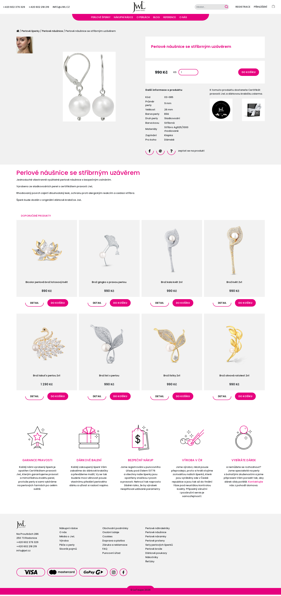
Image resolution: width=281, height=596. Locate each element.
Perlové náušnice (52, 32)
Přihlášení (260, 7)
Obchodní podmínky (115, 529)
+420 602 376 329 (14, 7)
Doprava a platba (113, 542)
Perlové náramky (155, 537)
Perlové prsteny (155, 542)
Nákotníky (151, 558)
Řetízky (149, 562)
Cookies (107, 537)
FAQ (104, 550)
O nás (183, 18)
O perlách (143, 18)
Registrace (243, 7)
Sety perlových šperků (159, 546)
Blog (156, 18)
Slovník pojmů (68, 550)
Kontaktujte (255, 483)
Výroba (64, 542)
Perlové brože (153, 550)
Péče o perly (67, 546)
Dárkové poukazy (156, 554)
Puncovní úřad (111, 554)
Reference (169, 18)
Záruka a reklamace (114, 546)
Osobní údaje (110, 533)
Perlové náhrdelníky (157, 529)
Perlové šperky (100, 18)
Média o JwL (67, 537)
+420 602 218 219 (39, 7)
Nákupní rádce (123, 18)
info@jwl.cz (61, 7)
